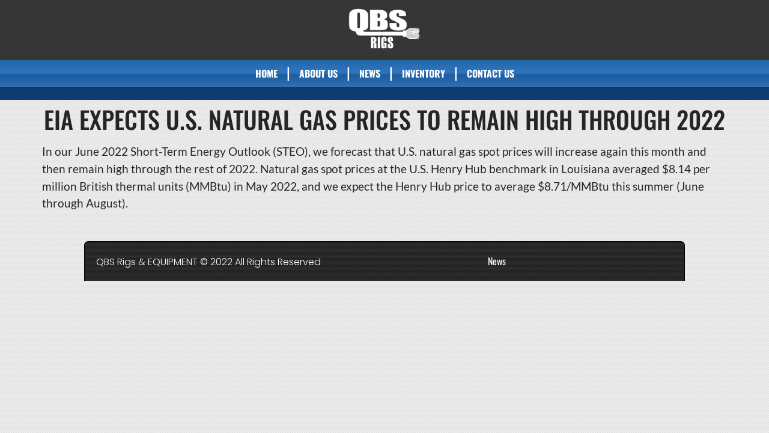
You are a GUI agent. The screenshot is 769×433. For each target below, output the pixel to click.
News (369, 73)
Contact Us (490, 73)
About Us (318, 73)
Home (266, 73)
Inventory (423, 73)
